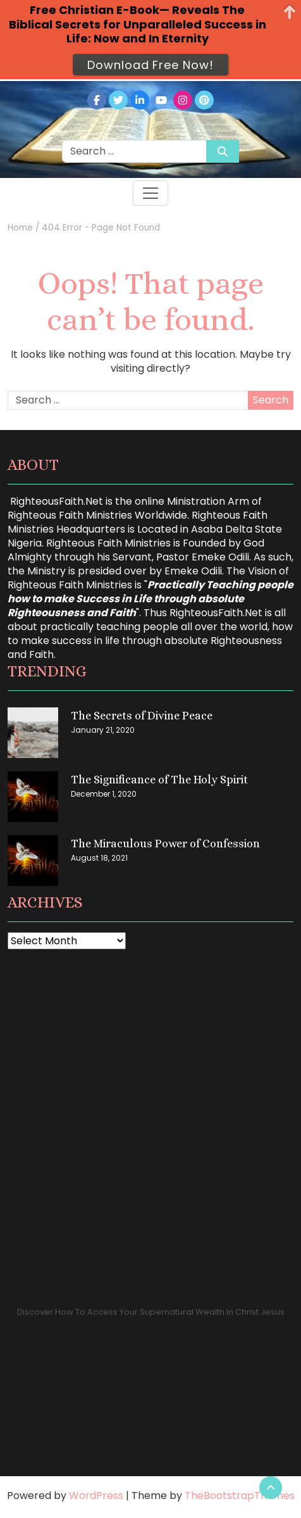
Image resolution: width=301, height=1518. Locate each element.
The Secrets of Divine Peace (141, 715)
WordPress (96, 1495)
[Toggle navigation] (150, 193)
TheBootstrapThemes (240, 1495)
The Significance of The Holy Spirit (159, 779)
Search (270, 400)
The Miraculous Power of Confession (165, 843)
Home (20, 228)
